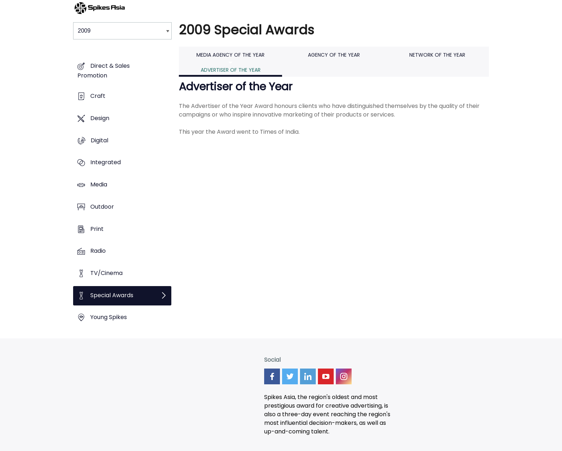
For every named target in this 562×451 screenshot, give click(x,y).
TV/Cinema (106, 273)
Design (99, 118)
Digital (99, 140)
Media (98, 184)
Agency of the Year (334, 54)
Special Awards (111, 295)
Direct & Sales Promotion (103, 71)
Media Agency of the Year (230, 54)
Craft (97, 96)
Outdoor (102, 207)
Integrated (105, 162)
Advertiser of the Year (231, 69)
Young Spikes (108, 317)
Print (97, 229)
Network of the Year (437, 54)
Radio (98, 251)
